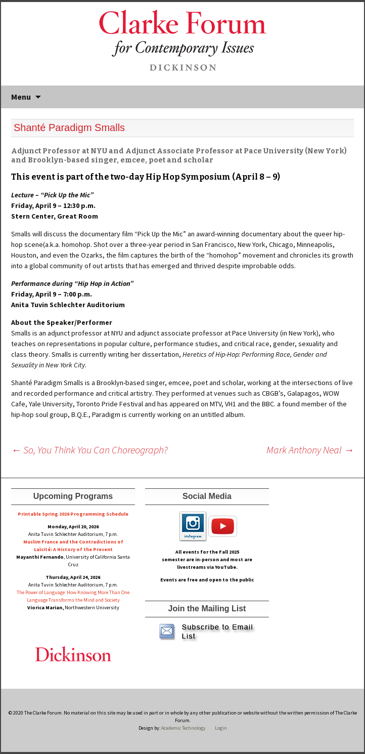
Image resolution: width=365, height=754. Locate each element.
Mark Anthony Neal (310, 449)
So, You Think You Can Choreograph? (89, 449)
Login (221, 728)
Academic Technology (183, 728)
